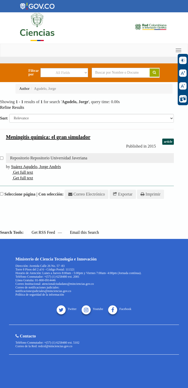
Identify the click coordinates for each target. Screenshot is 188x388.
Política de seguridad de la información (39, 294)
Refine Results (12, 107)
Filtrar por (33, 72)
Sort (3, 118)
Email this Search (82, 232)
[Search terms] (117, 72)
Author (24, 89)
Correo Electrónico (86, 194)
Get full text (20, 172)
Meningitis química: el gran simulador (48, 137)
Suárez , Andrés (36, 166)
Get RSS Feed (41, 232)
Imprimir (150, 194)
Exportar (122, 194)
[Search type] (64, 72)
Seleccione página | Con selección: (34, 194)
